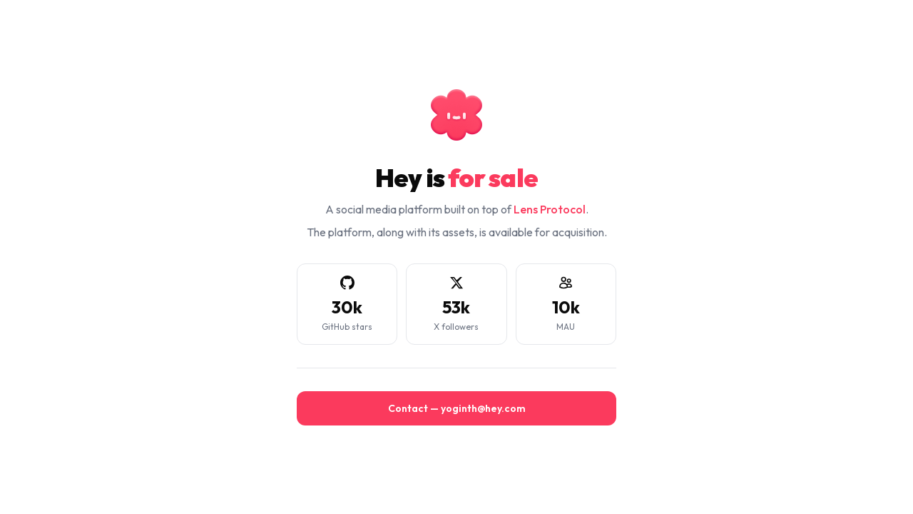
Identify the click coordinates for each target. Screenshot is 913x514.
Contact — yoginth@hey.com (457, 408)
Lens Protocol (550, 209)
